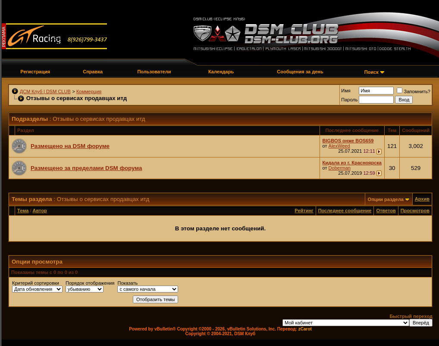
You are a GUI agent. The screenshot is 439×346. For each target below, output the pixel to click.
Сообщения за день (300, 71)
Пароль (349, 99)
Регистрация (35, 71)
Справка (93, 71)
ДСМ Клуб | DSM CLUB (45, 91)
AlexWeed (339, 145)
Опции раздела (386, 199)
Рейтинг (304, 210)
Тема (22, 210)
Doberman (340, 167)
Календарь (221, 71)
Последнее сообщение (345, 210)
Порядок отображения (90, 283)
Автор (40, 210)
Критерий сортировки (35, 283)
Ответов (385, 210)
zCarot (305, 329)
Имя (345, 90)
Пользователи (154, 71)
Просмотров (415, 210)
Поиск (371, 72)
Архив (422, 198)
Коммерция (88, 91)
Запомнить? (413, 91)
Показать (127, 283)
